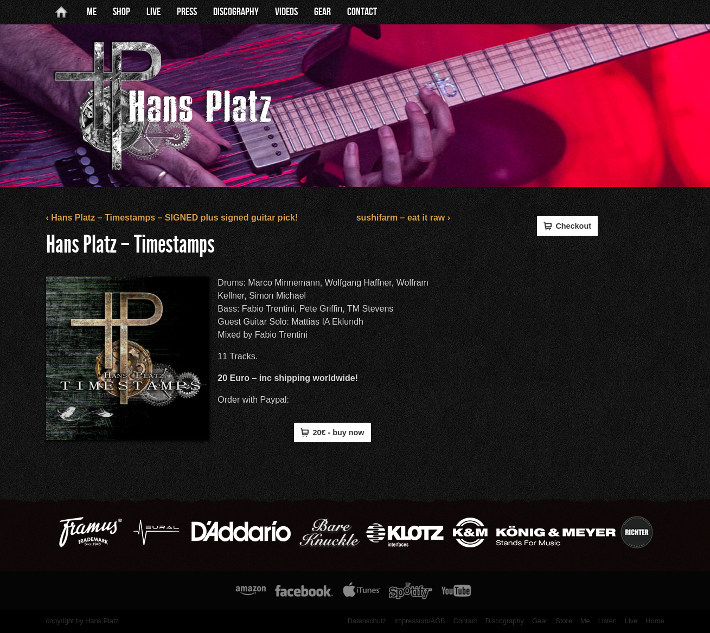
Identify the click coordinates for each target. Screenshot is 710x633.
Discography (236, 11)
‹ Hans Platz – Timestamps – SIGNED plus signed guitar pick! (172, 217)
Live (153, 11)
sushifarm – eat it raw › (403, 217)
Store (563, 621)
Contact (362, 11)
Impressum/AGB (419, 621)
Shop (121, 11)
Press (187, 11)
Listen (607, 621)
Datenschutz (367, 621)
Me (92, 11)
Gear (322, 11)
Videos (286, 11)
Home (654, 621)
